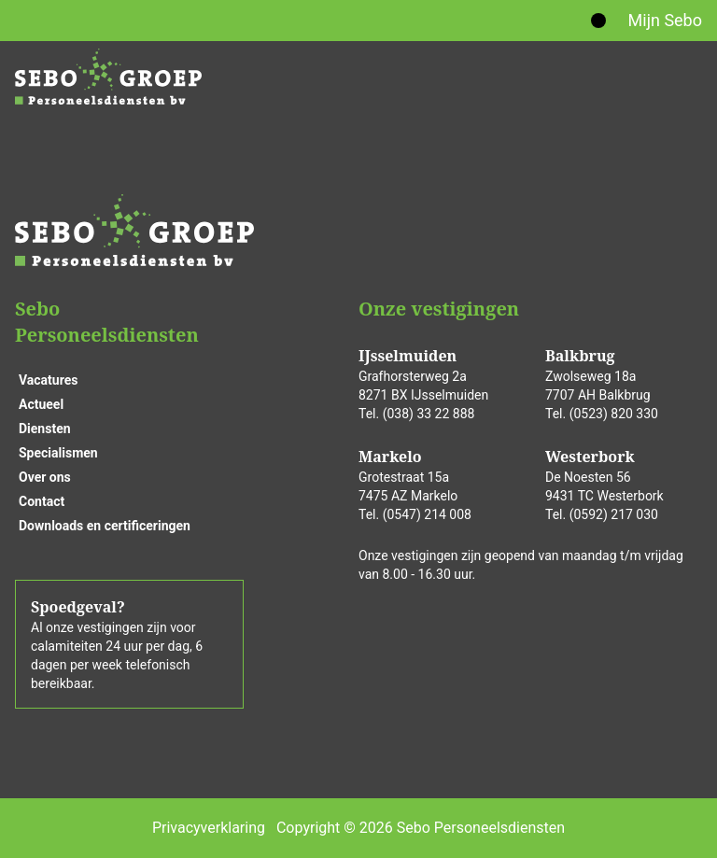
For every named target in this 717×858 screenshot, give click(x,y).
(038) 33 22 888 (429, 413)
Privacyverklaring (208, 828)
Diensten (45, 428)
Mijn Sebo (665, 20)
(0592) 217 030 (613, 514)
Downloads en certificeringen (104, 525)
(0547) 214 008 (427, 514)
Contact (41, 501)
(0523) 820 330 (613, 413)
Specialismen (58, 452)
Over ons (45, 477)
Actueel (41, 404)
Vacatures (48, 380)
